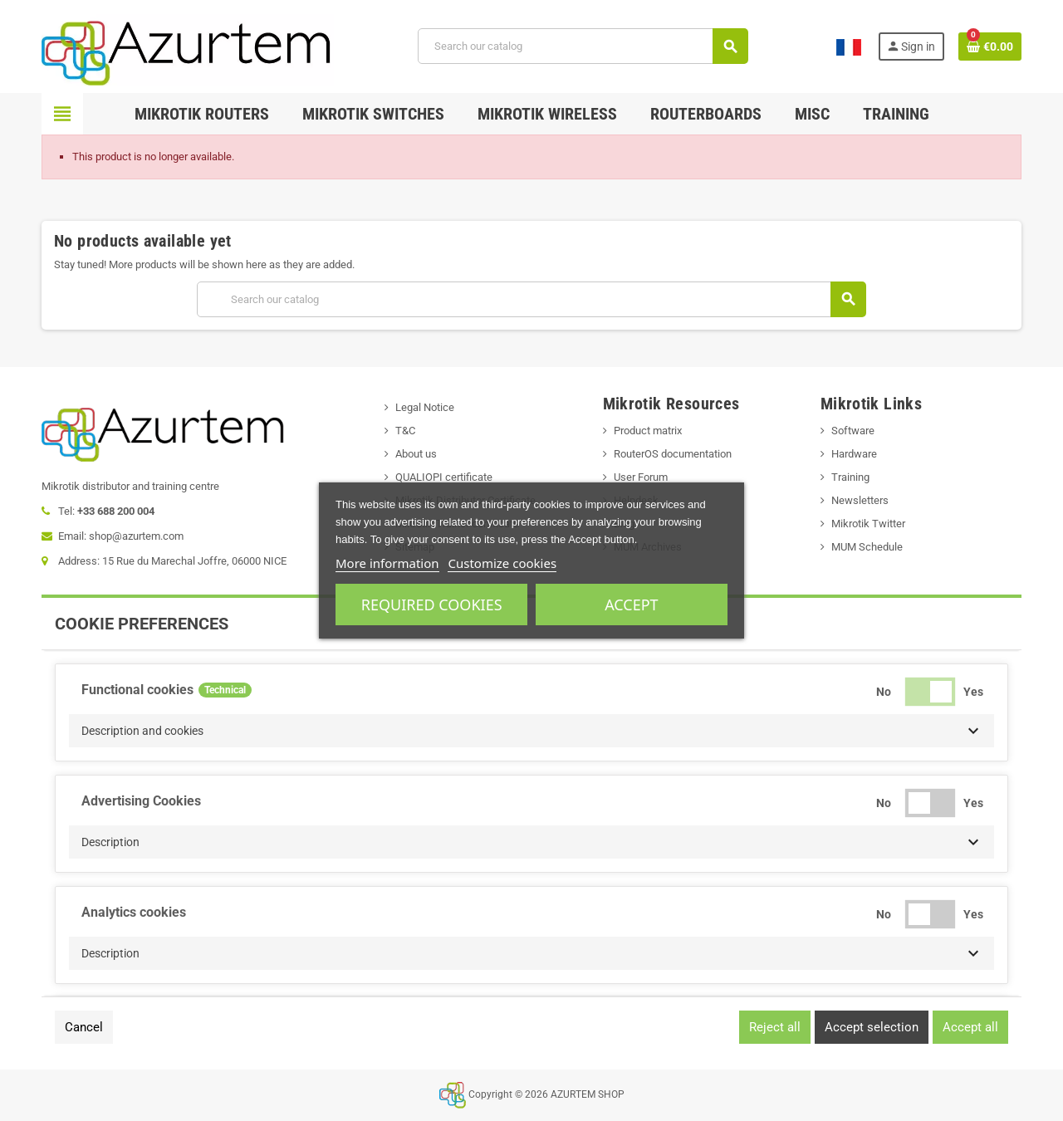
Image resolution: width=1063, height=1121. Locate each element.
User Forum (641, 477)
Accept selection (871, 1027)
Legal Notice (424, 407)
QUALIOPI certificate (443, 477)
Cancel (84, 1027)
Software (852, 430)
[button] (531, 730)
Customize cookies (502, 563)
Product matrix (648, 430)
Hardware (854, 454)
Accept (631, 604)
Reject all (775, 1027)
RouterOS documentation (673, 454)
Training (850, 477)
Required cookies (431, 604)
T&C (405, 430)
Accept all (970, 1027)
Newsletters (860, 500)
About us (416, 454)
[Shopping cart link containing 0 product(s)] (989, 46)
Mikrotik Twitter (868, 523)
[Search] (583, 46)
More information (387, 563)
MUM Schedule (867, 547)
